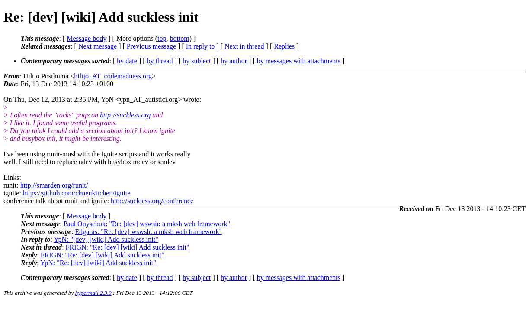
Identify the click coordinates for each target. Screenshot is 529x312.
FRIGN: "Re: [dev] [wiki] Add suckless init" (127, 247)
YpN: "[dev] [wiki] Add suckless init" (106, 239)
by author (234, 61)
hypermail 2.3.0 (93, 292)
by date (127, 61)
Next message (97, 46)
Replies (284, 46)
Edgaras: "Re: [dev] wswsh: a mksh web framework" (148, 231)
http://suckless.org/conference (152, 201)
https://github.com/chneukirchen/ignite (76, 193)
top (161, 38)
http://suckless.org (125, 115)
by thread (160, 61)
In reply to (200, 46)
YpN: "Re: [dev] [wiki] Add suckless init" (98, 262)
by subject (197, 61)
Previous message (151, 46)
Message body (86, 38)
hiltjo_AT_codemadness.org (113, 76)
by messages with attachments (298, 61)
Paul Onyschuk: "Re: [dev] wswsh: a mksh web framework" (147, 224)
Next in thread (244, 46)
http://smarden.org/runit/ (54, 185)
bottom (179, 38)
